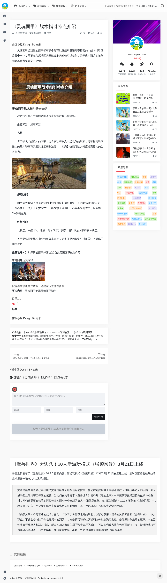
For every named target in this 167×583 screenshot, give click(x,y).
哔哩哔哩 (133, 193)
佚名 (51, 33)
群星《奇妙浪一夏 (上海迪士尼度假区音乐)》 (148, 110)
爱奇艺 (135, 203)
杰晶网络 (22, 565)
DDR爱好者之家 (37, 565)
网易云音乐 (140, 219)
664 (94, 33)
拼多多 (132, 187)
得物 (158, 193)
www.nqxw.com (140, 54)
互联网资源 (23, 33)
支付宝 (141, 187)
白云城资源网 (81, 565)
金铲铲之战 (126, 213)
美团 (158, 182)
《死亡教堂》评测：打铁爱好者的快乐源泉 (34, 358)
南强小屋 (52, 565)
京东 (148, 177)
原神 (158, 213)
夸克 (151, 182)
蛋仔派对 (146, 224)
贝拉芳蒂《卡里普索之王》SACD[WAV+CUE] (148, 150)
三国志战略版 (139, 208)
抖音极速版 (126, 177)
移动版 (68, 578)
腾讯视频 (125, 203)
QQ (122, 193)
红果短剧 (142, 182)
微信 (123, 182)
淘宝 (150, 187)
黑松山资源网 (65, 565)
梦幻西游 (156, 208)
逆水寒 (124, 208)
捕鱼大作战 (143, 213)
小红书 (157, 177)
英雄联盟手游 (127, 219)
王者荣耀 (140, 198)
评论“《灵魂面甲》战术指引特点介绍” (44, 377)
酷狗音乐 (135, 224)
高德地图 (132, 182)
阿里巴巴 (125, 198)
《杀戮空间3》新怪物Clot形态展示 (94, 358)
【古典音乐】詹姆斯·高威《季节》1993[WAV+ (148, 137)
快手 (158, 187)
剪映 (123, 187)
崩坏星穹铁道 (154, 219)
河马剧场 (139, 177)
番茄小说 (147, 193)
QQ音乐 (145, 203)
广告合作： (21, 332)
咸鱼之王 (156, 203)
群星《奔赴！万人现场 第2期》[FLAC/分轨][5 (148, 97)
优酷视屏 (125, 224)
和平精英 (156, 198)
